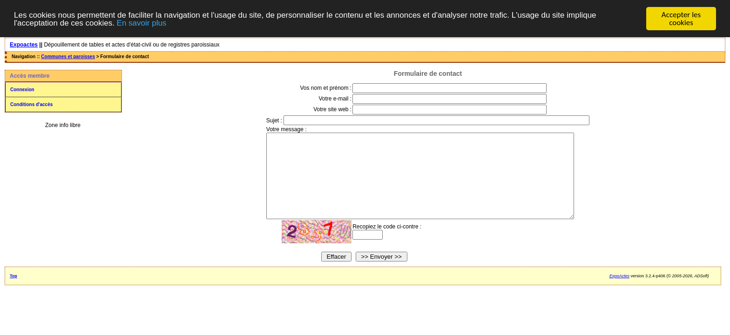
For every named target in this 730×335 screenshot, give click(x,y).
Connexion (22, 89)
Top (13, 292)
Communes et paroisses (68, 56)
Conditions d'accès (31, 104)
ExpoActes (619, 292)
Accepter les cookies (681, 18)
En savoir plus (142, 23)
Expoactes (24, 44)
